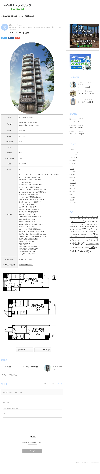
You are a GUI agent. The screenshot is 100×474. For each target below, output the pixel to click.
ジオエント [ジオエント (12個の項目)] (90, 224)
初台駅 (72, 180)
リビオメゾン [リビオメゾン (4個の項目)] (82, 237)
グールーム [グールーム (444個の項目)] (78, 221)
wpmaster (13, 29)
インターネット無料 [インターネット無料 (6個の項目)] (92, 217)
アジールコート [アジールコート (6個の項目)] (74, 217)
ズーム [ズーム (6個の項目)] (95, 224)
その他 (72, 149)
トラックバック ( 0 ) (49, 383)
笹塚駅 (72, 199)
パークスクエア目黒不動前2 (9, 375)
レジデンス (21, 25)
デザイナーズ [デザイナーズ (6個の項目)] (83, 226)
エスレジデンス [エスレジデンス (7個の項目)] (74, 218)
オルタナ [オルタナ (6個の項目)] (80, 218)
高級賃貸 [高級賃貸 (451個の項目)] (85, 251)
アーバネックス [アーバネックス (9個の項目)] (82, 217)
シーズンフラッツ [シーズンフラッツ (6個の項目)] (82, 224)
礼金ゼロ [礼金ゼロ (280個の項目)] (75, 251)
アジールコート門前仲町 (77, 134)
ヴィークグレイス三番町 (85, 102)
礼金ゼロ (43, 27)
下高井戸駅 (73, 166)
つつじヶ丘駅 (73, 154)
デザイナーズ (14, 25)
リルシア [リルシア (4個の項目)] (88, 237)
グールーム (21, 27)
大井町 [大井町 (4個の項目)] (93, 244)
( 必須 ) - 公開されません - (11, 408)
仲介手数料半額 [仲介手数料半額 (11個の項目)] (90, 240)
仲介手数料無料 (29, 27)
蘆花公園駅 (73, 202)
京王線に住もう (86, 462)
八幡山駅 (72, 174)
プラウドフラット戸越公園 (86, 93)
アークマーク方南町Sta (77, 127)
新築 (39, 27)
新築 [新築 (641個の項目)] (92, 247)
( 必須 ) (6, 402)
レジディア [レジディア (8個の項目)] (82, 240)
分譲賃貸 (72, 177)
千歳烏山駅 (73, 183)
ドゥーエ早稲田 (6, 367)
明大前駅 (72, 191)
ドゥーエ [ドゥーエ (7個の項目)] (89, 226)
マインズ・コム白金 (84, 87)
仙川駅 (72, 169)
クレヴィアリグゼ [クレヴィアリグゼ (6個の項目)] (87, 218)
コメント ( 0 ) (60, 383)
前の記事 (23, 349)
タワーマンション (74, 152)
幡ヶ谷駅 (72, 188)
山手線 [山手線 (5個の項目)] (76, 247)
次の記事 (45, 349)
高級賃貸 (48, 27)
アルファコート (14, 27)
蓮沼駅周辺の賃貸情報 (26, 265)
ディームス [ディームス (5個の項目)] (76, 226)
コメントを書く (57, 27)
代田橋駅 (72, 171)
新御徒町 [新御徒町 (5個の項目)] (87, 247)
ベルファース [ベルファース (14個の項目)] (80, 234)
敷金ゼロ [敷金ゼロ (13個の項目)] (81, 248)
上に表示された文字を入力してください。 (32, 442)
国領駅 (72, 185)
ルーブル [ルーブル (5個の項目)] (77, 240)
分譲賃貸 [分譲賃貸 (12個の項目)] (89, 244)
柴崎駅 (72, 194)
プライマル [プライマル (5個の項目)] (78, 231)
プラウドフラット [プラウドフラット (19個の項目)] (87, 231)
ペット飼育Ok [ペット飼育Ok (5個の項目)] (75, 237)
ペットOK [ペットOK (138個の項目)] (90, 234)
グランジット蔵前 (75, 121)
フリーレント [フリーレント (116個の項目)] (89, 229)
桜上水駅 (72, 197)
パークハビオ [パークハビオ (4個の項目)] (78, 229)
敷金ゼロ (35, 27)
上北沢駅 (72, 163)
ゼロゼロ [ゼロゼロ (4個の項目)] (72, 226)
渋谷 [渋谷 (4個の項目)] (96, 247)
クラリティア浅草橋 (57, 368)
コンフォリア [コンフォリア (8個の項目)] (89, 222)
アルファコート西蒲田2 (26, 259)
